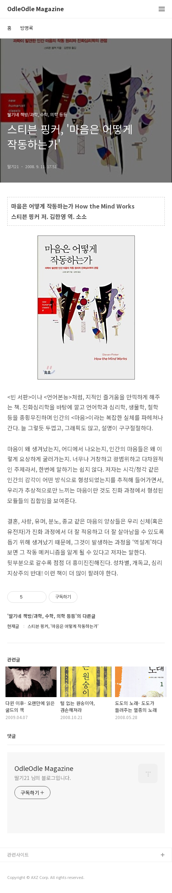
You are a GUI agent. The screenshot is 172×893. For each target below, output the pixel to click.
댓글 (11, 735)
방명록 (26, 27)
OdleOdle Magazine (35, 9)
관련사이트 (18, 854)
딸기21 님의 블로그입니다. (42, 777)
